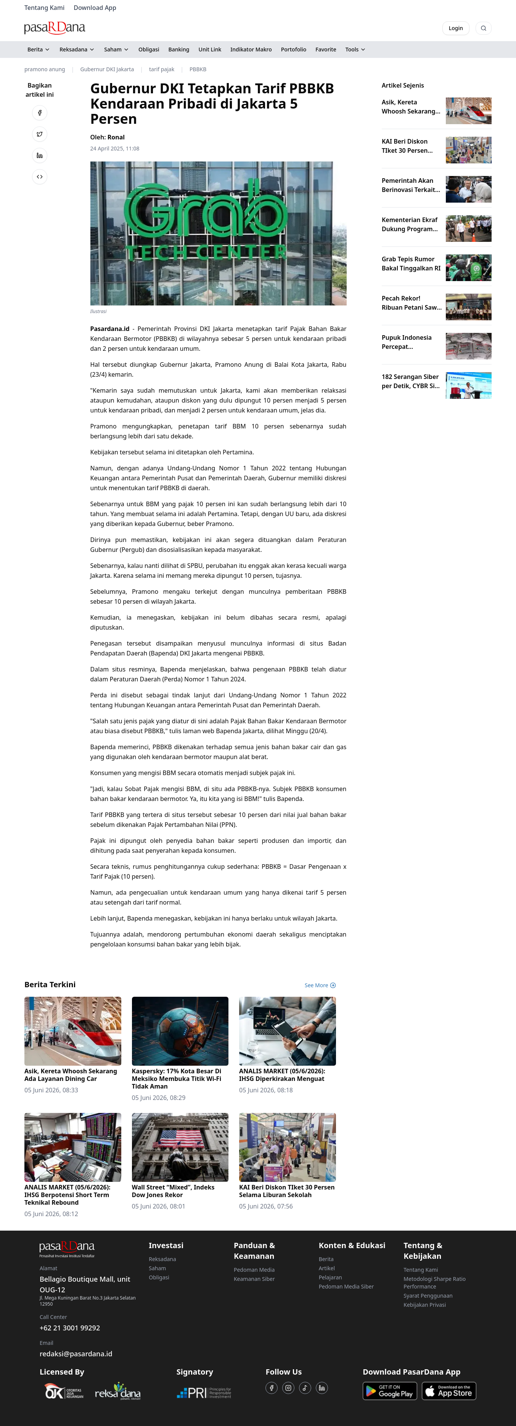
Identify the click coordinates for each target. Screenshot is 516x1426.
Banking (179, 49)
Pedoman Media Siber (346, 1286)
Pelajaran (330, 1277)
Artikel (327, 1268)
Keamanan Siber (254, 1278)
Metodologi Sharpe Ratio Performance (434, 1282)
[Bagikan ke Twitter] (39, 134)
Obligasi (148, 49)
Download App (95, 7)
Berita (38, 49)
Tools (356, 49)
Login (456, 28)
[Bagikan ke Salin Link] (39, 176)
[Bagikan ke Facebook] (39, 112)
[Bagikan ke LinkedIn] (39, 155)
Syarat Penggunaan (428, 1295)
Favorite (325, 49)
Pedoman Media (254, 1269)
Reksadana (77, 49)
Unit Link (210, 49)
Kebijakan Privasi (424, 1304)
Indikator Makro (251, 49)
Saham (116, 49)
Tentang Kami (44, 7)
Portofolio (294, 49)
